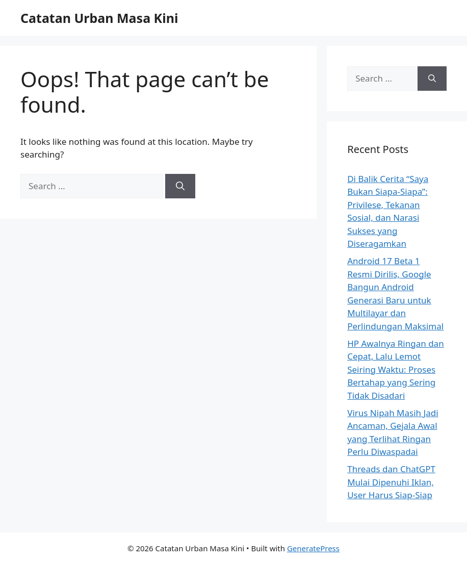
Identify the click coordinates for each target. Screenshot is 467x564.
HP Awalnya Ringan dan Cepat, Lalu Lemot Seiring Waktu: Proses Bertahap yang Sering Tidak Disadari (395, 369)
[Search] (180, 186)
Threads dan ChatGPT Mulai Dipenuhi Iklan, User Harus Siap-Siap (391, 482)
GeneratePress (313, 548)
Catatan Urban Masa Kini (99, 18)
